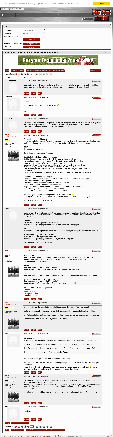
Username (8, 30)
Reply (33, 93)
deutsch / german (18, 70)
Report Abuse (96, 81)
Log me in (31, 39)
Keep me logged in (11, 36)
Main (7, 70)
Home (10, 15)
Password (7, 33)
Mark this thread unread (20, 423)
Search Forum (95, 70)
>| (51, 74)
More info (74, 4)
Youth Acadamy (30, 292)
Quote (26, 93)
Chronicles (31, 15)
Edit (39, 93)
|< (15, 74)
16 (40, 74)
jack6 (7, 135)
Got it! (101, 4)
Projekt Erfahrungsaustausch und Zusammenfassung (45, 70)
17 (44, 74)
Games (19, 15)
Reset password (31, 44)
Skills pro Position (31, 294)
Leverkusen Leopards (10, 136)
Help (51, 15)
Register (31, 47)
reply (7, 423)
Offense (27, 290)
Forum (42, 15)
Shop (60, 15)
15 (37, 74)
